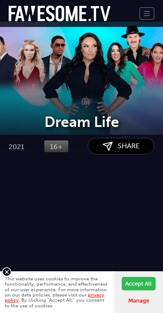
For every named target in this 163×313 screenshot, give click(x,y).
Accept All (138, 283)
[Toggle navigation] (147, 13)
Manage (138, 300)
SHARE (121, 190)
